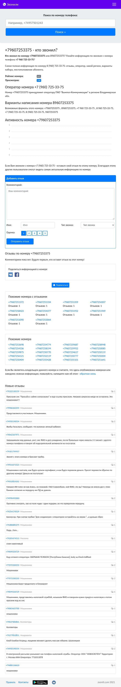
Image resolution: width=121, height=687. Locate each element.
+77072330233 (12, 565)
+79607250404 (16, 359)
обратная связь (88, 373)
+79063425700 (12, 608)
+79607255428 (43, 359)
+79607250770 (43, 352)
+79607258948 (97, 344)
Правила (10, 682)
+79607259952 (70, 348)
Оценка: (10, 232)
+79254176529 (12, 511)
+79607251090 (16, 319)
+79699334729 (12, 551)
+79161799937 (12, 451)
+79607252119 (43, 355)
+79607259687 (70, 344)
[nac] (114, 4)
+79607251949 (97, 310)
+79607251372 (16, 302)
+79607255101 (70, 359)
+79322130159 (12, 391)
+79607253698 (16, 344)
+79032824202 (12, 481)
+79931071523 (12, 465)
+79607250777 (70, 355)
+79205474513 (12, 538)
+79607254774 (43, 344)
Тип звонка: (67, 224)
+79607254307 (97, 302)
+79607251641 (97, 359)
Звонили (10, 4)
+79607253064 (43, 319)
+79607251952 (70, 310)
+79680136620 (12, 665)
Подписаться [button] (60, 285)
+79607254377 (43, 310)
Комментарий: (14, 184)
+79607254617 (70, 352)
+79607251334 (43, 302)
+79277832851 (12, 635)
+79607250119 (97, 352)
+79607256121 (16, 355)
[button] (60, 32)
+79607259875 (16, 352)
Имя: (9, 224)
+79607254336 (16, 348)
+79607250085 (97, 348)
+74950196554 (12, 421)
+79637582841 (12, 622)
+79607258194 (43, 348)
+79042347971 (12, 434)
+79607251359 (70, 302)
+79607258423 (16, 310)
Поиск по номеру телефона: (60, 15)
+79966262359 (12, 408)
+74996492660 (12, 498)
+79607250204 (97, 355)
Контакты (23, 682)
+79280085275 (12, 525)
